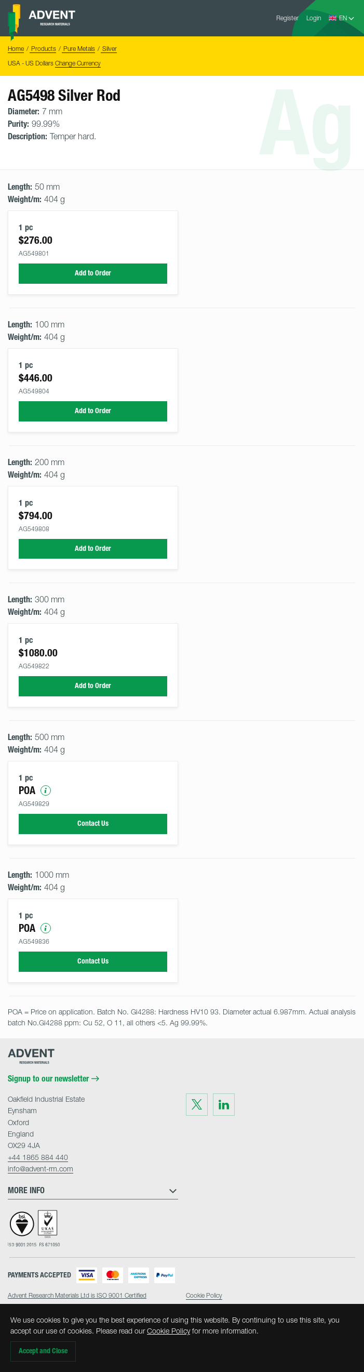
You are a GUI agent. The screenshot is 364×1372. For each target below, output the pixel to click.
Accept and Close (43, 1351)
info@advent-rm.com (40, 1168)
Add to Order (93, 273)
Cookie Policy (168, 1330)
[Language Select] (347, 18)
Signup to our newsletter (53, 1079)
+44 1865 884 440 (38, 1157)
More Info (93, 1190)
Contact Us (93, 823)
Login (313, 18)
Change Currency (78, 63)
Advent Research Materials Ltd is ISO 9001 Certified (77, 1295)
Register (287, 18)
